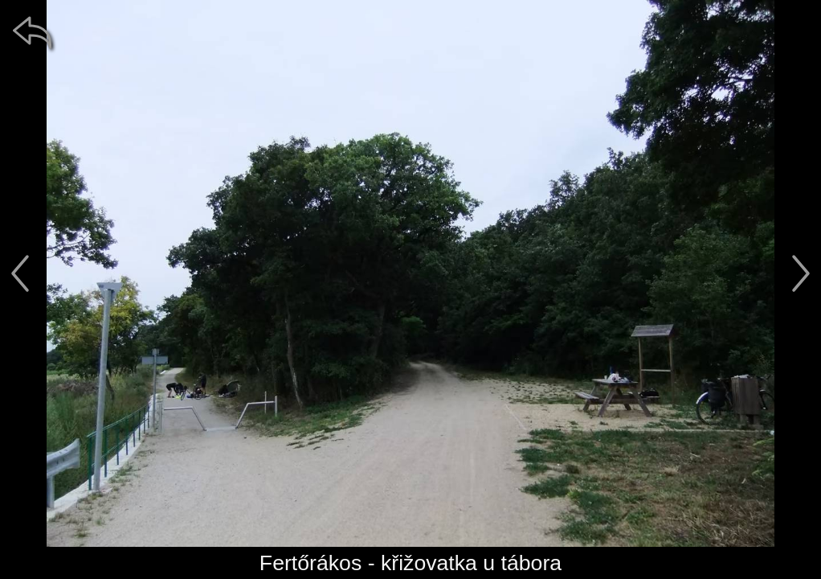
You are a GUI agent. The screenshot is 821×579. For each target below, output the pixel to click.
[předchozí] (20, 273)
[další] (801, 273)
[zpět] (32, 32)
